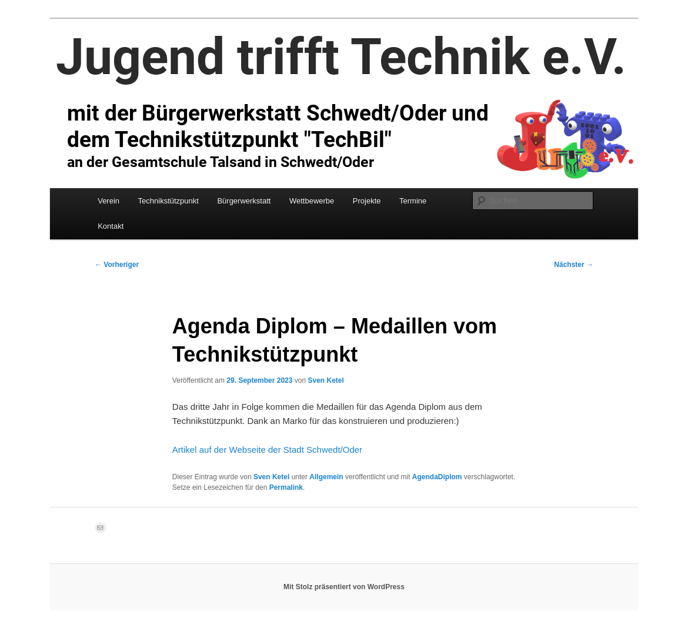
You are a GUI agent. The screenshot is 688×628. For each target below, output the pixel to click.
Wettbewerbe (311, 200)
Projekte (367, 200)
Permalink (286, 487)
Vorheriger (117, 264)
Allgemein (326, 477)
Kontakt (110, 226)
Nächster (573, 264)
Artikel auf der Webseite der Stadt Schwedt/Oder (267, 450)
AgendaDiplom (437, 477)
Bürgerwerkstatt (243, 200)
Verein (108, 200)
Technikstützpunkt (168, 200)
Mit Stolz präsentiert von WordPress (344, 587)
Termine (412, 200)
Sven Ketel (325, 380)
